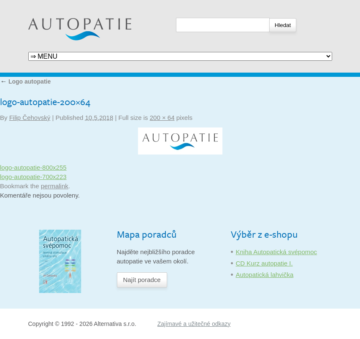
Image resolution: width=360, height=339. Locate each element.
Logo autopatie (25, 81)
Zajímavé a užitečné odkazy (194, 323)
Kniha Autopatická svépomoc (276, 251)
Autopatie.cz (45, 4)
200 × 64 (162, 117)
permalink (54, 186)
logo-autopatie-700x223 (33, 176)
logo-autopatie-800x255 (33, 167)
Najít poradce (142, 279)
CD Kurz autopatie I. (264, 263)
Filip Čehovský (30, 117)
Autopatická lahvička (265, 274)
